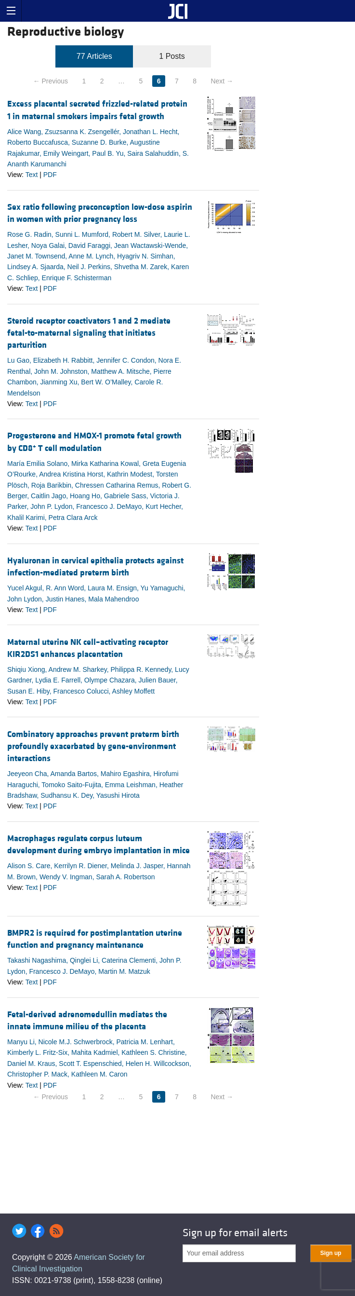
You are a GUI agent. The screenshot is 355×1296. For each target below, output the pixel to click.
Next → (221, 81)
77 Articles (94, 56)
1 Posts (171, 56)
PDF (50, 174)
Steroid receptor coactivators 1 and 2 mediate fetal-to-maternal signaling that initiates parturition (89, 333)
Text (32, 174)
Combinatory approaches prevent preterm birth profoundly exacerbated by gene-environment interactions (93, 746)
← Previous (50, 81)
